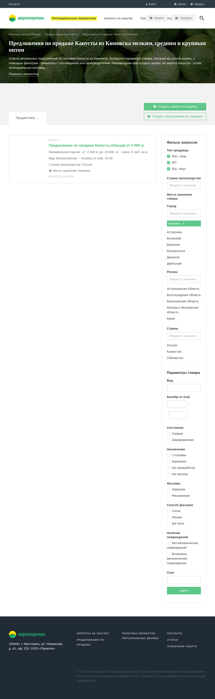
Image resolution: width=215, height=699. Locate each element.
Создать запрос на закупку (175, 106)
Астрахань (174, 232)
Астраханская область (183, 288)
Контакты (14, 4)
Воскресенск (176, 251)
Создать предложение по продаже (175, 116)
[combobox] (184, 185)
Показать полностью (24, 74)
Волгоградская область (184, 295)
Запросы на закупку (93, 633)
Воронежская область (183, 301)
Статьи (172, 639)
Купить (156, 18)
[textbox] (184, 185)
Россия (172, 345)
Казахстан (174, 351)
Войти (151, 4)
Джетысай (174, 263)
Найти (183, 590)
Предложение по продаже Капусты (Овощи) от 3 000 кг (96, 145)
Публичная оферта (182, 646)
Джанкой (173, 257)
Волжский (174, 238)
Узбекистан (175, 358)
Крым (171, 318)
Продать (183, 18)
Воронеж (173, 244)
